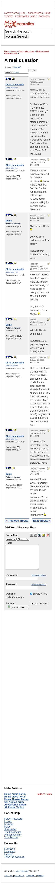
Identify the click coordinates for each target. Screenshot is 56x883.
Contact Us (19, 875)
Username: (16, 68)
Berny (9, 220)
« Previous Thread (17, 520)
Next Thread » (41, 520)
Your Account (11, 837)
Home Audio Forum (15, 794)
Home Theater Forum (16, 799)
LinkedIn (8, 854)
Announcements (13, 834)
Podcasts (44, 16)
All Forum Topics (14, 807)
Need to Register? (39, 575)
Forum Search (17, 36)
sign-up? (17, 67)
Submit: (10, 603)
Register (8, 824)
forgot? (16, 72)
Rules (7, 826)
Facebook (9, 848)
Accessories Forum (15, 804)
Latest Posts (11, 13)
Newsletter (31, 875)
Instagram (9, 851)
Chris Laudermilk (15, 84)
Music (34, 16)
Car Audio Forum (14, 802)
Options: (11, 593)
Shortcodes (10, 829)
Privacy (40, 875)
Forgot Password (13, 818)
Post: (9, 543)
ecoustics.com (22, 871)
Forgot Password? (39, 585)
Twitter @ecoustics (14, 856)
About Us (8, 875)
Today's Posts (44, 794)
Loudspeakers (35, 13)
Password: (16, 73)
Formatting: (12, 535)
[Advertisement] (28, 698)
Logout (8, 821)
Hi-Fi (23, 13)
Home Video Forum (15, 796)
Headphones (22, 16)
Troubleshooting (12, 832)
